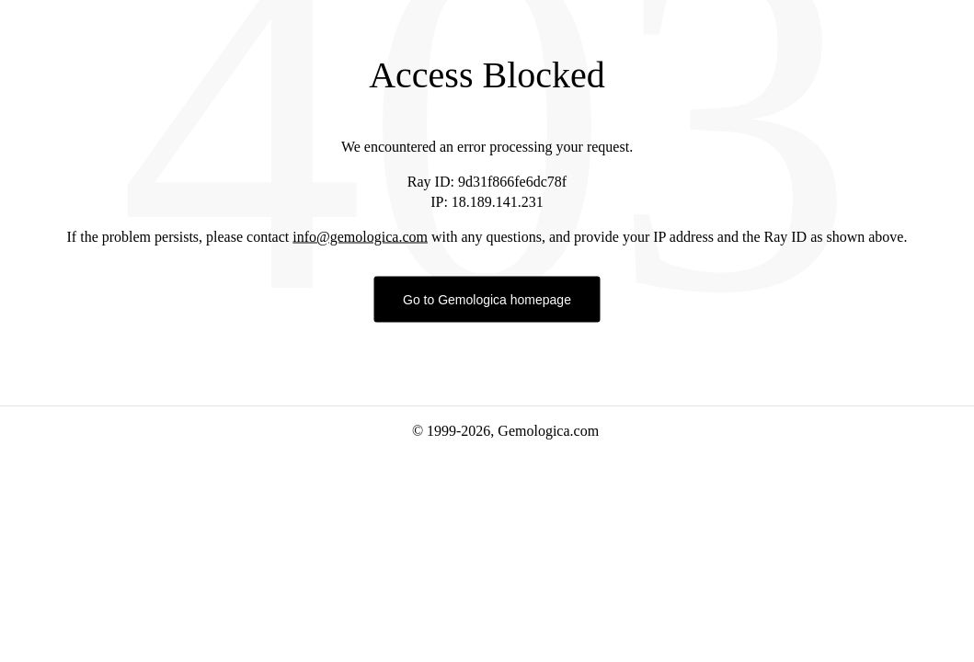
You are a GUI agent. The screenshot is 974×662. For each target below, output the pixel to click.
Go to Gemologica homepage (487, 299)
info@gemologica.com (360, 237)
